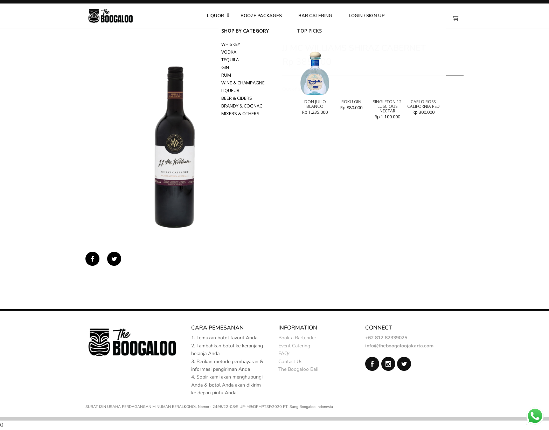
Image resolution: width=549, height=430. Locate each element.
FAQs (284, 353)
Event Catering (294, 345)
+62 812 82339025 (386, 337)
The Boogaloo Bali (298, 369)
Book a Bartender (297, 337)
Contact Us (290, 361)
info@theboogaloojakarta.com (399, 345)
